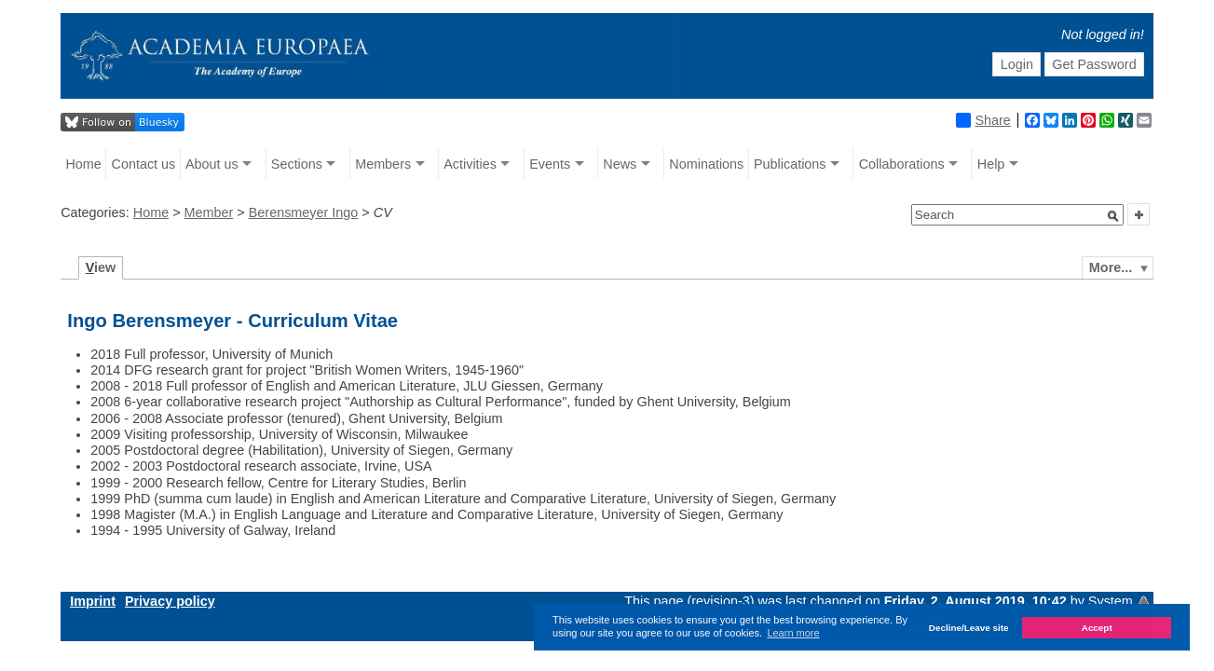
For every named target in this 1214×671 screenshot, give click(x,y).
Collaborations (902, 164)
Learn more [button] (793, 632)
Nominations (706, 164)
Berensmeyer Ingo (304, 212)
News (619, 164)
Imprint (93, 601)
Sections (296, 164)
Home (83, 164)
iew (101, 267)
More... (1110, 267)
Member (209, 212)
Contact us (143, 164)
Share (983, 120)
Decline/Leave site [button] (969, 628)
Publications (790, 164)
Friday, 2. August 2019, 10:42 (977, 601)
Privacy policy (170, 601)
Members (383, 164)
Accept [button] (1097, 628)
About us (212, 164)
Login (1017, 64)
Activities (470, 164)
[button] (1113, 216)
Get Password (1094, 64)
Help (991, 164)
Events (549, 164)
